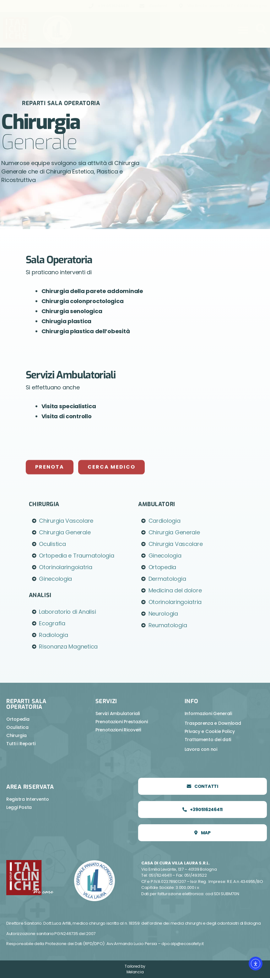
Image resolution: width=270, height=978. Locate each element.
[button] (243, 30)
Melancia (135, 972)
